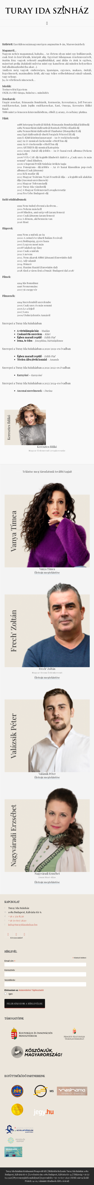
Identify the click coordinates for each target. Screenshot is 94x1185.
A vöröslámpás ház (28, 330)
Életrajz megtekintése (47, 572)
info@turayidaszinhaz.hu (22, 924)
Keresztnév (9, 970)
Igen (11, 994)
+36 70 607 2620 (17, 920)
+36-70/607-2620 (61, 1177)
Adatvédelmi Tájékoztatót (31, 990)
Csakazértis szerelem (29, 334)
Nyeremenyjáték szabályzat (26, 1177)
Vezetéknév (9, 980)
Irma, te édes (24, 340)
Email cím (9, 961)
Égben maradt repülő (29, 337)
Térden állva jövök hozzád (32, 359)
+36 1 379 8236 (16, 916)
